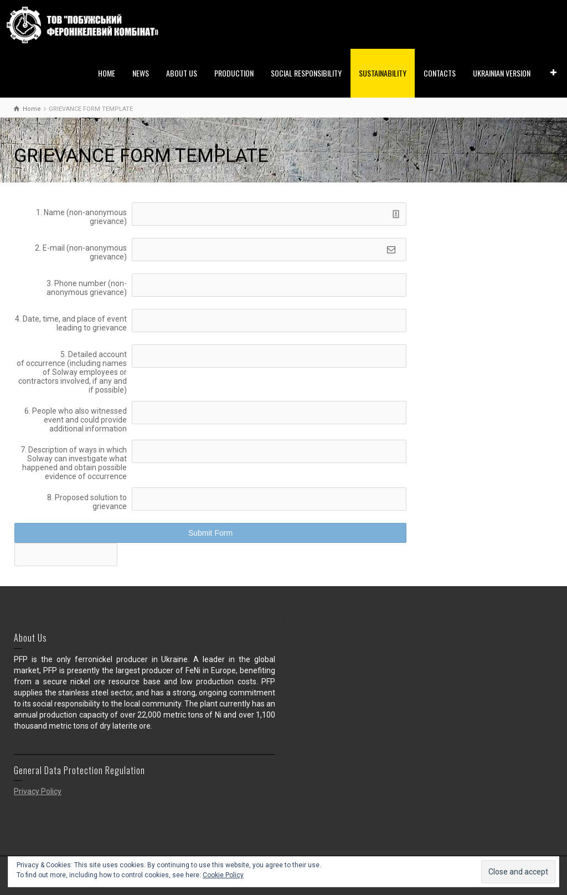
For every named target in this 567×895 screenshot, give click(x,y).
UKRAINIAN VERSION (501, 73)
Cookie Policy (223, 875)
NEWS (140, 73)
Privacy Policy (37, 791)
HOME (106, 73)
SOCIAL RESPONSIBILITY (306, 73)
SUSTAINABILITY (382, 73)
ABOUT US (181, 73)
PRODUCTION (234, 73)
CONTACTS (440, 73)
